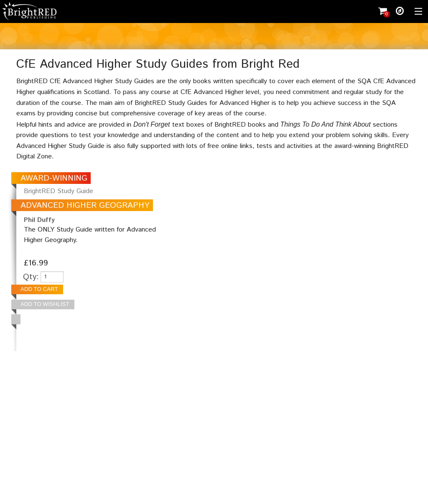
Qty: (31, 277)
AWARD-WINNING (53, 178)
